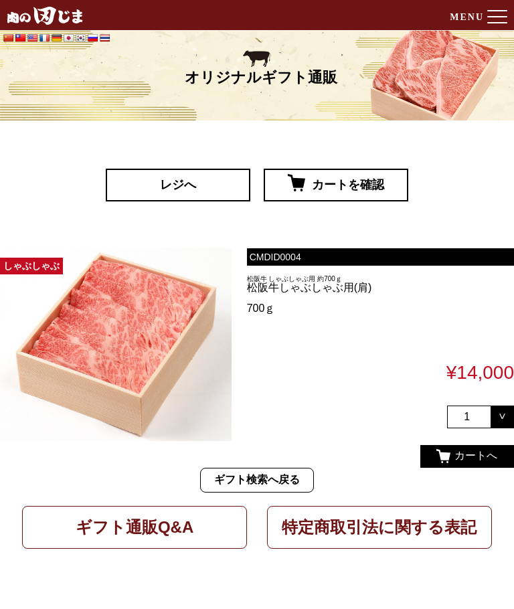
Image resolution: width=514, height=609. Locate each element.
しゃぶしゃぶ (31, 266)
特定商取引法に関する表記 (379, 527)
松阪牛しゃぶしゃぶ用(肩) (309, 287)
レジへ (178, 184)
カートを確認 (336, 182)
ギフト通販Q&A (134, 527)
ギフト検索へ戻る (257, 479)
